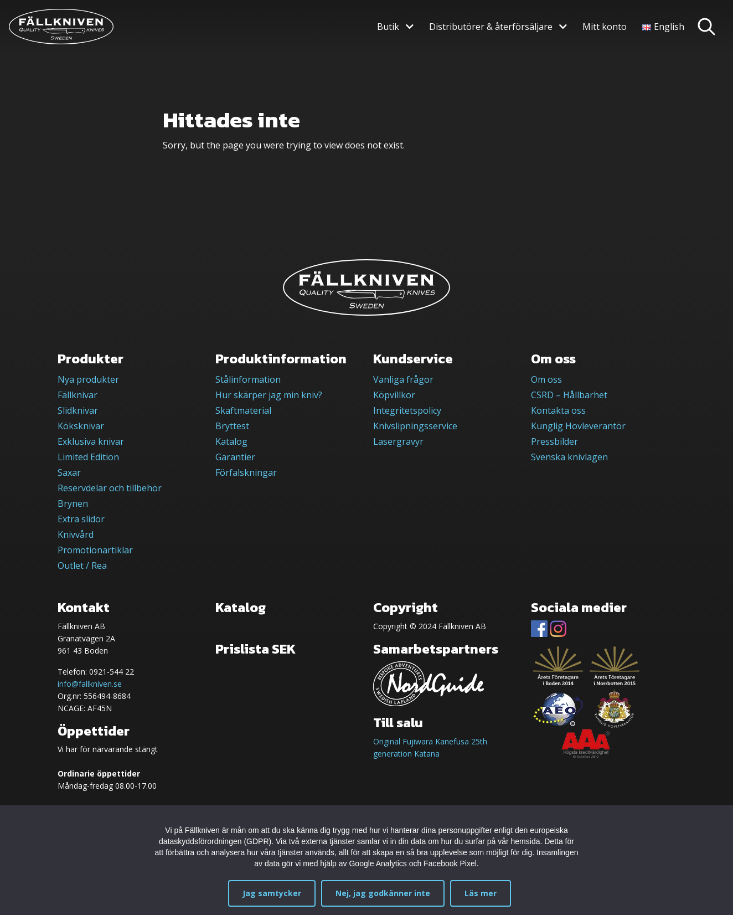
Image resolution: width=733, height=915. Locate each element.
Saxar (69, 472)
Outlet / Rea (82, 565)
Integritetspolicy (407, 410)
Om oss (546, 379)
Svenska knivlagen (569, 457)
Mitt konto (604, 26)
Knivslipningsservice (415, 426)
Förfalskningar (246, 472)
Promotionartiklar (95, 550)
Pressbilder (554, 441)
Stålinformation (248, 379)
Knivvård (76, 534)
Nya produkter (88, 379)
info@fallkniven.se (90, 683)
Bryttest (232, 426)
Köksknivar (81, 426)
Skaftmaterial (243, 410)
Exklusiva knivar (91, 441)
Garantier (235, 457)
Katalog (231, 441)
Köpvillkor (394, 395)
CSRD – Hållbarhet (569, 395)
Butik (388, 26)
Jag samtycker (271, 893)
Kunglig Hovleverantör (578, 426)
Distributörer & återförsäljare (491, 26)
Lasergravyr (398, 441)
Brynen (73, 503)
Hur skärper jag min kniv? (268, 395)
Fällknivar (77, 395)
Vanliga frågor (403, 379)
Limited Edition (88, 457)
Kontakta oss (558, 410)
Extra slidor (81, 519)
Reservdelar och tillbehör (110, 488)
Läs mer (480, 893)
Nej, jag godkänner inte (382, 893)
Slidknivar (78, 410)
